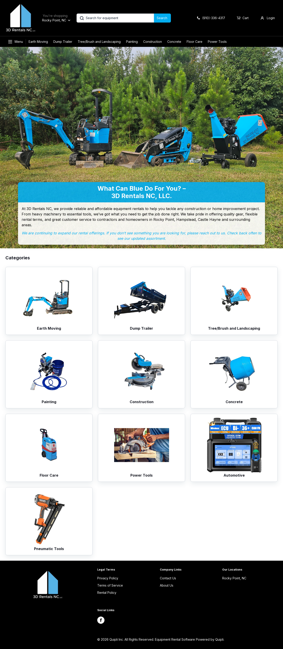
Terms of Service (110, 585)
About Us (166, 585)
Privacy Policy (107, 578)
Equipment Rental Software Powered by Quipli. (189, 639)
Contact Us (168, 578)
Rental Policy (106, 592)
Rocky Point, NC (234, 578)
